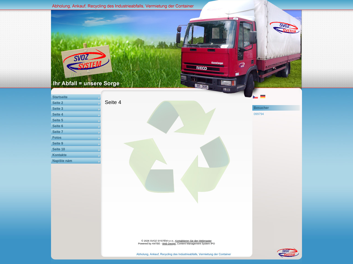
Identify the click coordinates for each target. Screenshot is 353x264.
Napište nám (62, 161)
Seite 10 (58, 149)
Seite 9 (57, 143)
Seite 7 (57, 132)
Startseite (60, 97)
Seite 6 (57, 126)
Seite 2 (57, 103)
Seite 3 (57, 109)
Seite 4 (57, 114)
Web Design (169, 243)
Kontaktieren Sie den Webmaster (193, 240)
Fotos (56, 138)
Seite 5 (57, 120)
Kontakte (59, 155)
